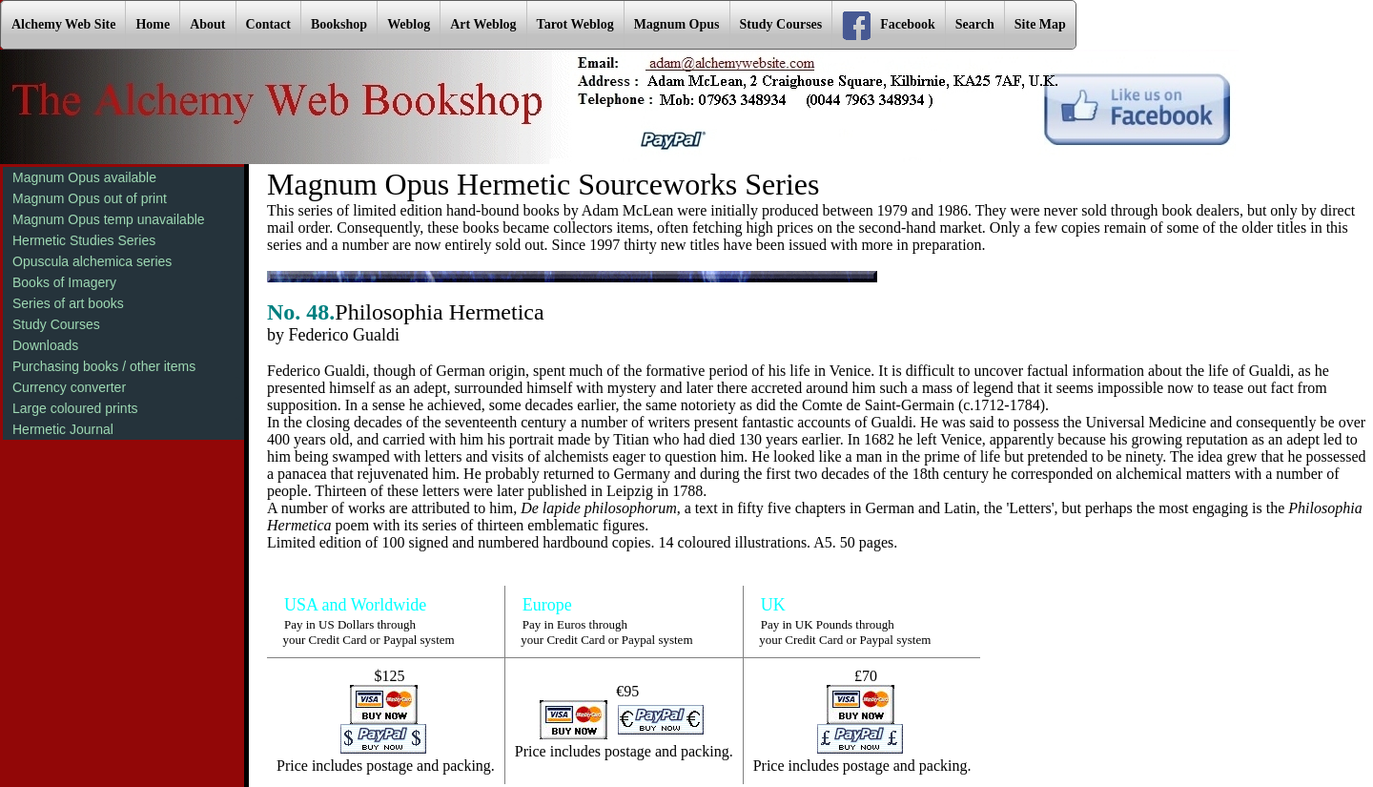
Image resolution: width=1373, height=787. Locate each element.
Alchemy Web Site (63, 24)
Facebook (888, 25)
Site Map (1040, 24)
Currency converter (69, 387)
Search (974, 24)
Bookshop (339, 24)
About (207, 24)
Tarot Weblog (575, 24)
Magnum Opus (677, 24)
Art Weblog (483, 24)
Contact (268, 24)
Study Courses (781, 24)
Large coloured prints (75, 408)
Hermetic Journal (62, 429)
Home (152, 24)
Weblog (408, 24)
